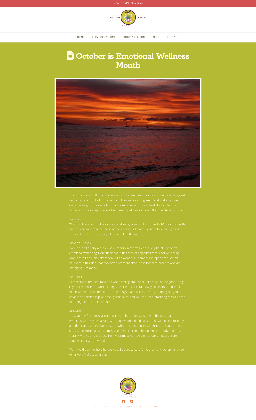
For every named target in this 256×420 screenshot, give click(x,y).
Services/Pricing (112, 407)
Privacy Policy (128, 397)
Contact (157, 407)
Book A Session (133, 407)
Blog (147, 407)
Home (97, 407)
